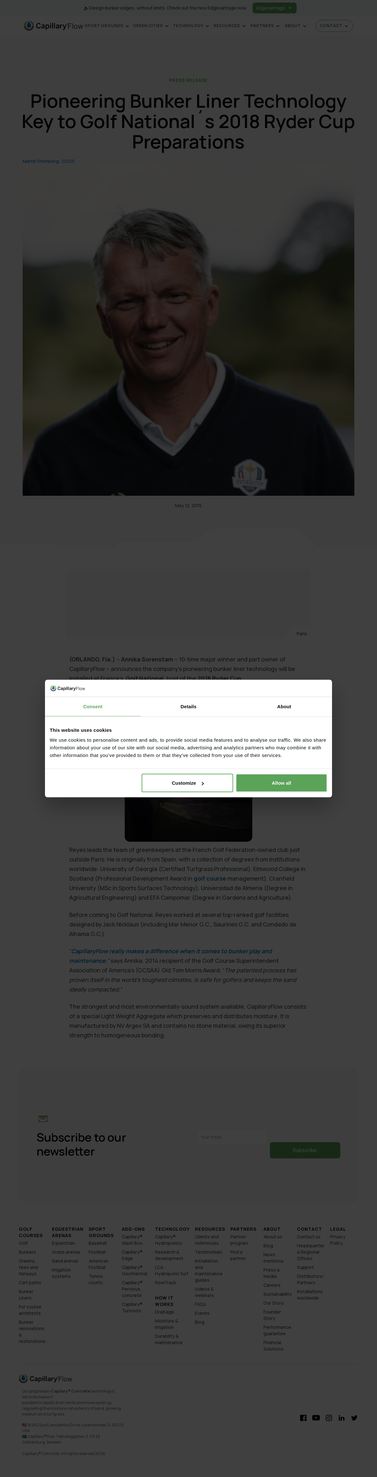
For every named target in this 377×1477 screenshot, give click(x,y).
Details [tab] (188, 706)
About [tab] (284, 706)
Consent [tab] (93, 706)
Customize (188, 783)
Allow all (281, 783)
